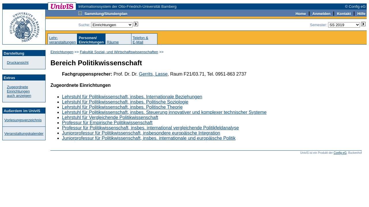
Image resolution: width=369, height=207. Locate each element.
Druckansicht (18, 62)
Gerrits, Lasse (153, 74)
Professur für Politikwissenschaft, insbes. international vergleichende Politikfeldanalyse (150, 127)
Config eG (340, 152)
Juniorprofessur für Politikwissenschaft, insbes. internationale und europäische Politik (149, 138)
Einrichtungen (62, 52)
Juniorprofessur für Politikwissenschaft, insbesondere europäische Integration (141, 133)
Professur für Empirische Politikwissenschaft (107, 122)
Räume (113, 42)
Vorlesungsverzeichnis (23, 120)
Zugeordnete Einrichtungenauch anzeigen (19, 91)
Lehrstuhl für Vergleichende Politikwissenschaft (110, 117)
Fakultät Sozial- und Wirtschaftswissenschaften (119, 52)
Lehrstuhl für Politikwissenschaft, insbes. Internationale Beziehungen (132, 96)
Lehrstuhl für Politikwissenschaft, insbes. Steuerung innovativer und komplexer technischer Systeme (164, 112)
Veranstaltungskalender (24, 133)
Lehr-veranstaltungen (62, 40)
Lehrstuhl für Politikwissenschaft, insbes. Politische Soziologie (125, 101)
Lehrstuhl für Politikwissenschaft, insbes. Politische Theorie (122, 107)
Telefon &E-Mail (140, 40)
